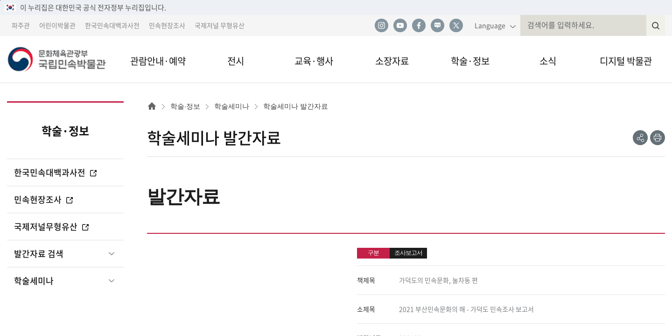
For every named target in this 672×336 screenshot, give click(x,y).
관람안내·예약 (158, 61)
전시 (235, 61)
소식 (547, 61)
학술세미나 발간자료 (295, 106)
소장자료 (392, 61)
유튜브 (400, 26)
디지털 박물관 (626, 61)
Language (490, 25)
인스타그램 (381, 26)
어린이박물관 (57, 25)
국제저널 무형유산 (220, 25)
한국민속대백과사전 (112, 25)
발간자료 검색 (38, 253)
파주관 (21, 25)
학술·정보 (470, 61)
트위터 (456, 26)
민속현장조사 (167, 25)
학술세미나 (34, 280)
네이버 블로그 (437, 26)
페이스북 (419, 26)
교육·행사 (313, 61)
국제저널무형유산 (52, 226)
